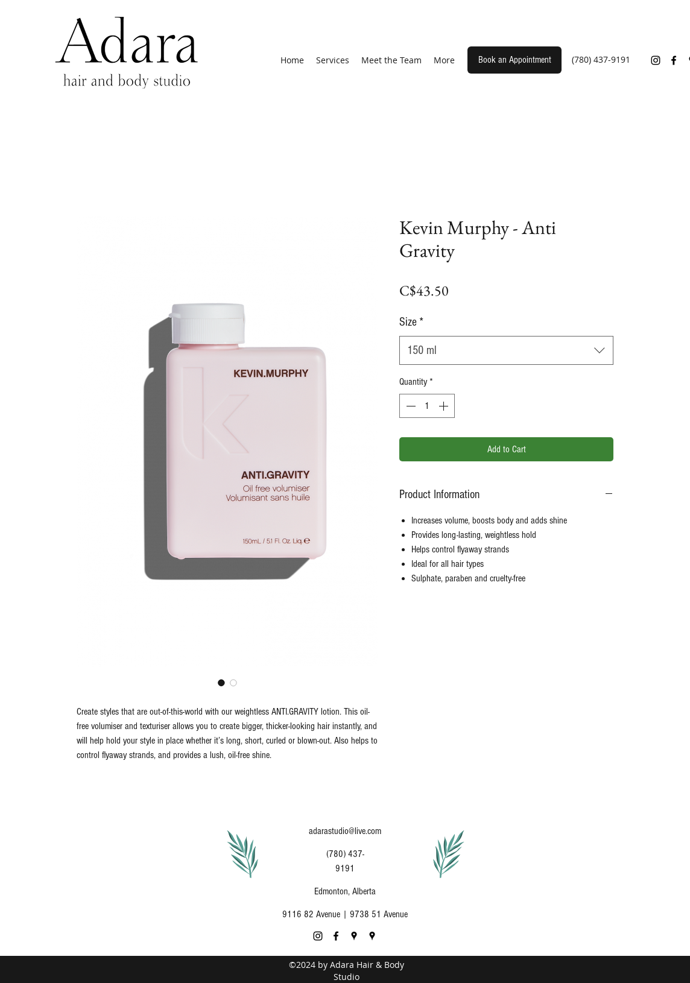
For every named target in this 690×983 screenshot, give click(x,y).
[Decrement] (409, 405)
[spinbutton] (427, 405)
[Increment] (444, 405)
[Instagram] (656, 60)
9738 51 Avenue (379, 914)
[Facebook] (674, 60)
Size (411, 322)
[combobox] (506, 350)
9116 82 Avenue (311, 914)
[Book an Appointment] (514, 60)
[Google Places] (354, 936)
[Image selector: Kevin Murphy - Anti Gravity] (221, 683)
